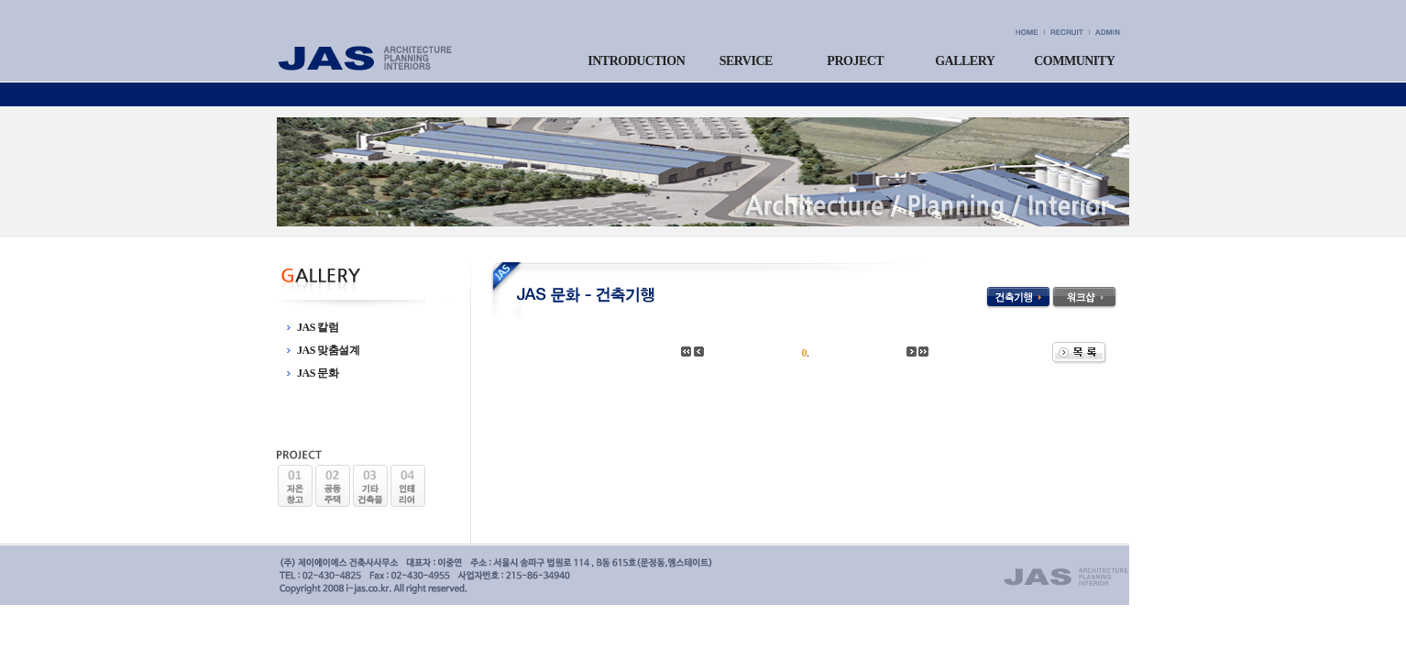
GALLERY (964, 61)
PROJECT (855, 61)
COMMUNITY (1074, 61)
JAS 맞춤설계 (328, 350)
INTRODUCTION (636, 61)
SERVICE (746, 61)
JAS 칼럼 (317, 327)
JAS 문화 (317, 373)
